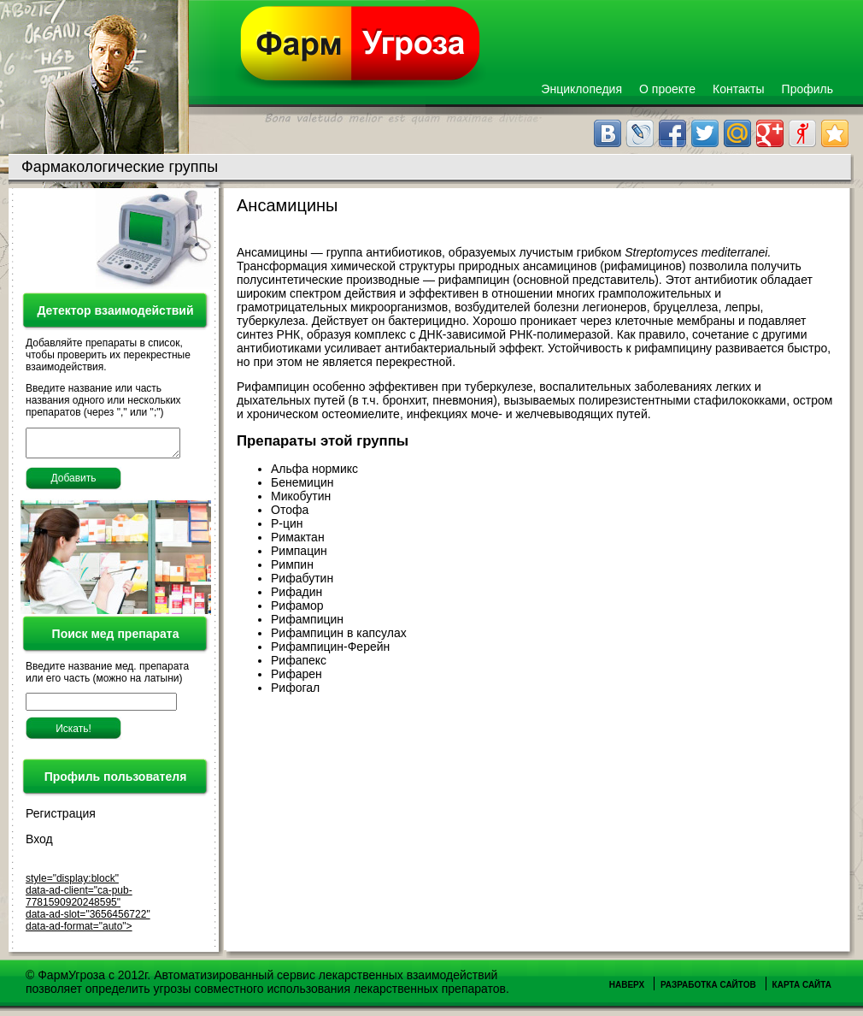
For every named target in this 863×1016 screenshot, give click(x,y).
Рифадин (296, 592)
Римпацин (299, 551)
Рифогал (295, 687)
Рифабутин (302, 578)
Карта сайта (801, 990)
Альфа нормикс (314, 469)
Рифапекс (298, 660)
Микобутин (301, 496)
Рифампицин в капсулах (339, 633)
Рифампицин (307, 619)
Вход (39, 844)
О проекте (667, 89)
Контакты (738, 89)
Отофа (289, 510)
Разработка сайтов (708, 990)
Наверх (626, 990)
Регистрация (61, 818)
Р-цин (287, 523)
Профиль (807, 89)
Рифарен (296, 674)
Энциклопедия (581, 89)
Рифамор (297, 605)
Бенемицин (302, 482)
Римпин (292, 564)
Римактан (298, 537)
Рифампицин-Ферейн (330, 646)
